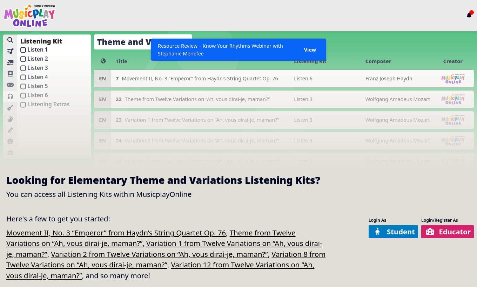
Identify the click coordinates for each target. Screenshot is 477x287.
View (310, 49)
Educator (448, 231)
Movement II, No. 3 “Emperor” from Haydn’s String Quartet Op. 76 (116, 233)
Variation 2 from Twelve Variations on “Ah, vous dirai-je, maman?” (159, 254)
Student (394, 231)
